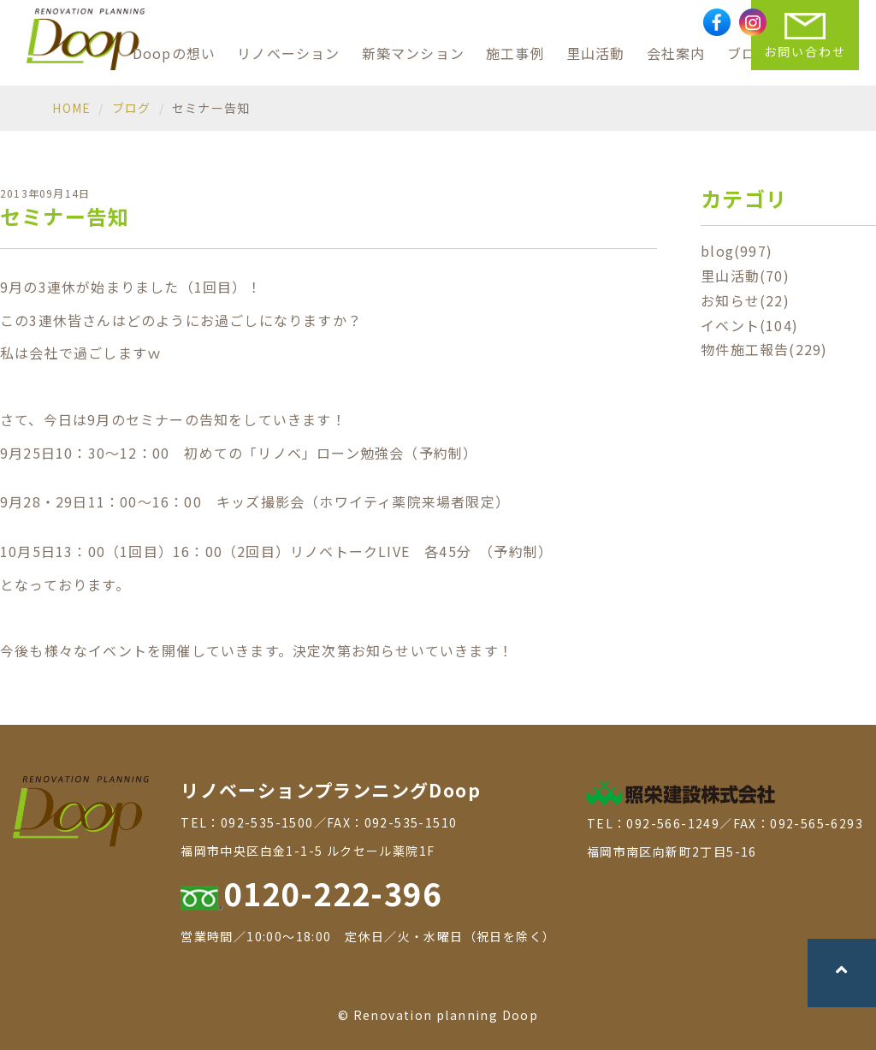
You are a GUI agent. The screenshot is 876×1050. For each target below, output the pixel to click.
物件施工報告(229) (764, 349)
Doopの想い (174, 53)
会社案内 (676, 53)
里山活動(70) (745, 275)
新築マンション (413, 53)
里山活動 (595, 53)
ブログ (131, 107)
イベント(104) (749, 325)
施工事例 (515, 53)
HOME (71, 107)
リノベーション (288, 53)
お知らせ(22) (745, 300)
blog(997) (736, 250)
